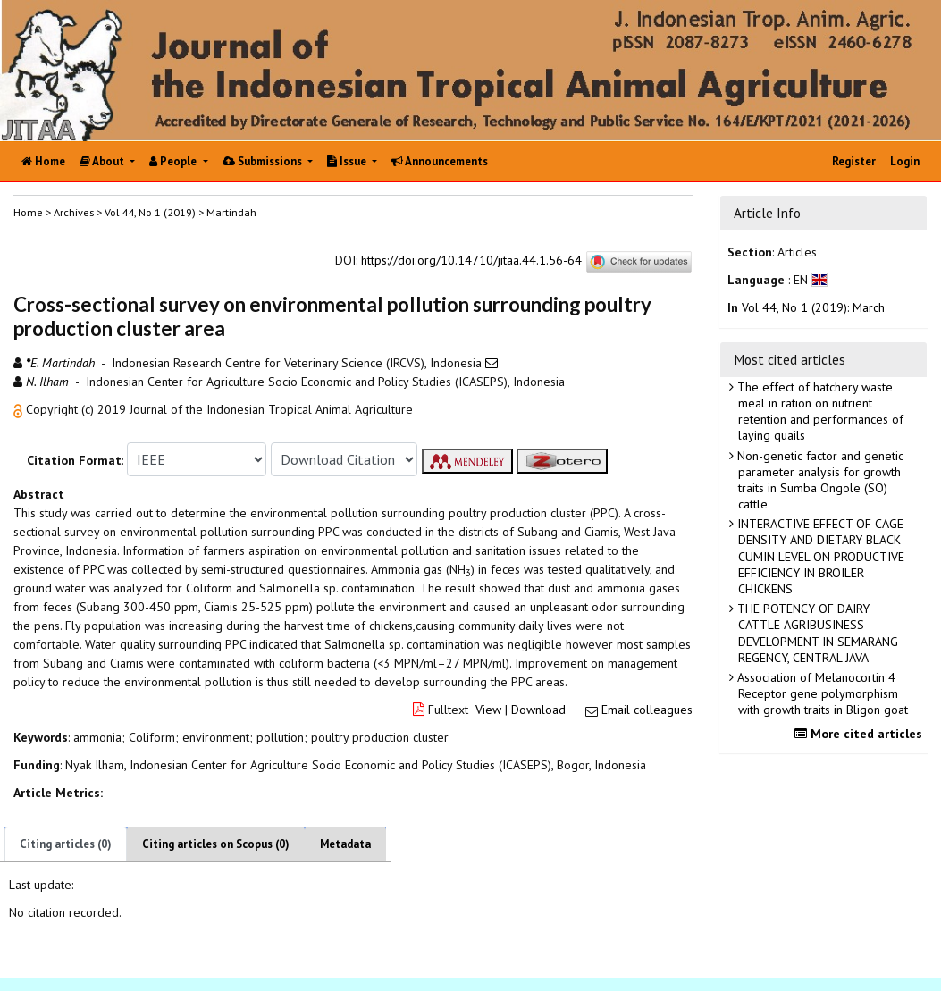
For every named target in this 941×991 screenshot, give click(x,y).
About (103, 161)
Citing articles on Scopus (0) (216, 844)
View (488, 709)
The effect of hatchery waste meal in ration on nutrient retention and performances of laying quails (818, 411)
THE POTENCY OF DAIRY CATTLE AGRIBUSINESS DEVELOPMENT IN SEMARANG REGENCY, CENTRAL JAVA (816, 633)
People (174, 161)
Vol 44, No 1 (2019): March (813, 307)
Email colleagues (647, 709)
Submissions (264, 161)
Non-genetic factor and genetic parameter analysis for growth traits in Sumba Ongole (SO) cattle (818, 480)
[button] (19, 409)
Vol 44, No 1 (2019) (150, 212)
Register (854, 161)
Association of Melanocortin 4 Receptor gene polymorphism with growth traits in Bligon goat (821, 693)
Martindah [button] (231, 212)
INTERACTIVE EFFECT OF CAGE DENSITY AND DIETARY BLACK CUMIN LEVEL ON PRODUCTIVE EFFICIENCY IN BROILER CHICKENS (819, 556)
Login (905, 161)
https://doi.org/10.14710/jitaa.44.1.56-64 (471, 260)
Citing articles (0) (66, 844)
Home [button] (28, 212)
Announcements (439, 161)
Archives (74, 212)
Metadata (345, 844)
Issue (348, 161)
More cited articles (860, 734)
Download (538, 709)
